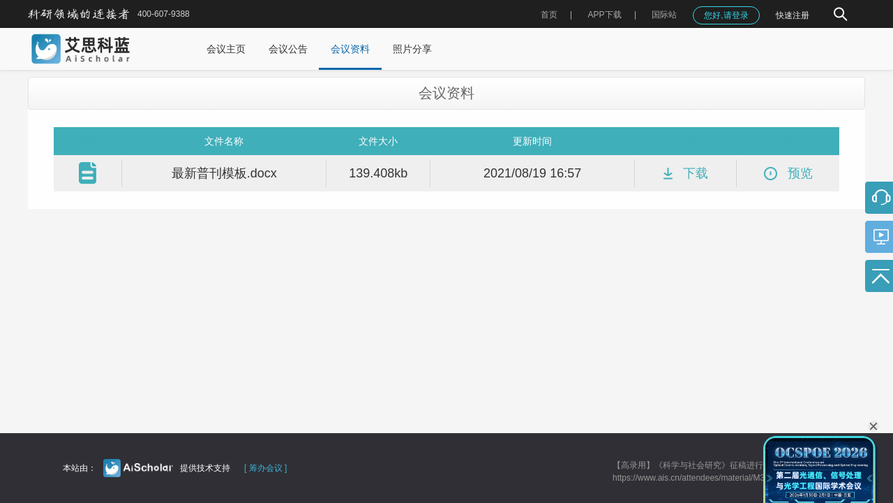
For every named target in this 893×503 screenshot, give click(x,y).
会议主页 (226, 48)
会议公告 (288, 48)
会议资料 (350, 48)
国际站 (664, 15)
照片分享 (412, 48)
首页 (549, 15)
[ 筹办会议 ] (265, 468)
